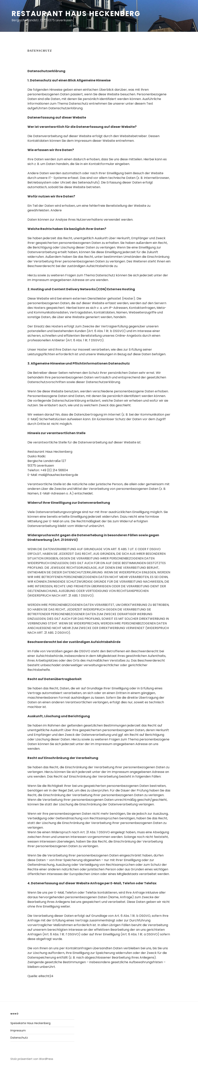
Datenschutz (19, 1038)
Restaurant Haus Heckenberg (76, 14)
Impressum (18, 1030)
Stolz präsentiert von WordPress (31, 1059)
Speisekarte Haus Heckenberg (30, 1023)
